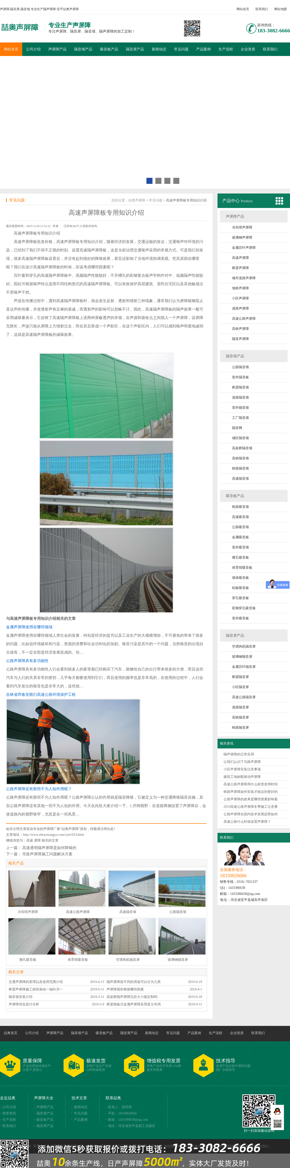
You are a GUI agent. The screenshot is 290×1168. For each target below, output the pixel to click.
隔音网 (237, 428)
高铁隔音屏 (240, 717)
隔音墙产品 (83, 49)
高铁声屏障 (240, 329)
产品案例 (203, 49)
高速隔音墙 (240, 478)
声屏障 (27, 233)
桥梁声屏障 (240, 268)
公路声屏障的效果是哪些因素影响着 (251, 799)
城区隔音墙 (240, 438)
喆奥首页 (10, 1033)
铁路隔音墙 (240, 468)
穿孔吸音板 (240, 598)
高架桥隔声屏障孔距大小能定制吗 (132, 997)
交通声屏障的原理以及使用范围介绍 (36, 982)
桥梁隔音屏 (240, 677)
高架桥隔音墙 (242, 448)
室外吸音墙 (240, 547)
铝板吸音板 (240, 588)
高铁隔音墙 (240, 458)
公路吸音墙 (240, 527)
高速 (29, 840)
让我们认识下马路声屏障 (242, 762)
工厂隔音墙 (240, 418)
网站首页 (243, 9)
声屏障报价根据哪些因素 (125, 989)
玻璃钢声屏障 (242, 237)
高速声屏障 (240, 258)
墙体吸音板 (240, 578)
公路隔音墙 (240, 367)
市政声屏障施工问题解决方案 (47, 854)
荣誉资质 (9, 1113)
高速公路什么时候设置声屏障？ (247, 821)
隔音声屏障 (240, 339)
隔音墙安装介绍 (20, 997)
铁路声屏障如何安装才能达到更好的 (251, 792)
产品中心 (231, 200)
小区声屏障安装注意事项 (242, 769)
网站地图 (280, 9)
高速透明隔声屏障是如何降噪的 (49, 848)
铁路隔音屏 (240, 727)
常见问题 (181, 49)
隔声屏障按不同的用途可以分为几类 (134, 982)
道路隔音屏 (240, 707)
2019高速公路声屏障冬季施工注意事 (251, 807)
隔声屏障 (95, 250)
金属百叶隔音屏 (244, 667)
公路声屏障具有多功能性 (27, 661)
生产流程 (225, 49)
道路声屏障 (240, 308)
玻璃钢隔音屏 (242, 656)
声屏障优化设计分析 (24, 1004)
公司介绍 (33, 49)
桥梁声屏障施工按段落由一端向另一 (36, 989)
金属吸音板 (240, 537)
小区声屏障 (240, 298)
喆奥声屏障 (136, 200)
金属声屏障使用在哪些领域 (29, 627)
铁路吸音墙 (240, 507)
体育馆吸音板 (242, 567)
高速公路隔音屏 (244, 697)
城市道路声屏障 (244, 278)
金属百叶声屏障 (244, 247)
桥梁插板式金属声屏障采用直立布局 (134, 1004)
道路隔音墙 (240, 397)
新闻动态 (159, 49)
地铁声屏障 (240, 288)
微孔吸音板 (240, 557)
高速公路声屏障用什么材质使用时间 (251, 784)
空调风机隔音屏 (244, 646)
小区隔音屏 (240, 687)
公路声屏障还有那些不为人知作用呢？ (39, 789)
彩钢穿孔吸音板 (244, 608)
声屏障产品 (57, 49)
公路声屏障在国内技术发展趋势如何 (251, 814)
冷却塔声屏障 (242, 227)
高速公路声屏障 (244, 318)
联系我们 (261, 9)
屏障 (37, 840)
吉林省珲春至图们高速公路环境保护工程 (41, 694)
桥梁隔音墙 (240, 387)
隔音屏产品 (135, 49)
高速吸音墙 (240, 517)
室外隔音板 (240, 377)
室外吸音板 (240, 618)
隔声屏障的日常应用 (239, 754)
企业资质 (248, 49)
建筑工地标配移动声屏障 (242, 777)
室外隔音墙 (240, 407)
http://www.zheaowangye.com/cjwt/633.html (53, 834)
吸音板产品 (109, 49)
